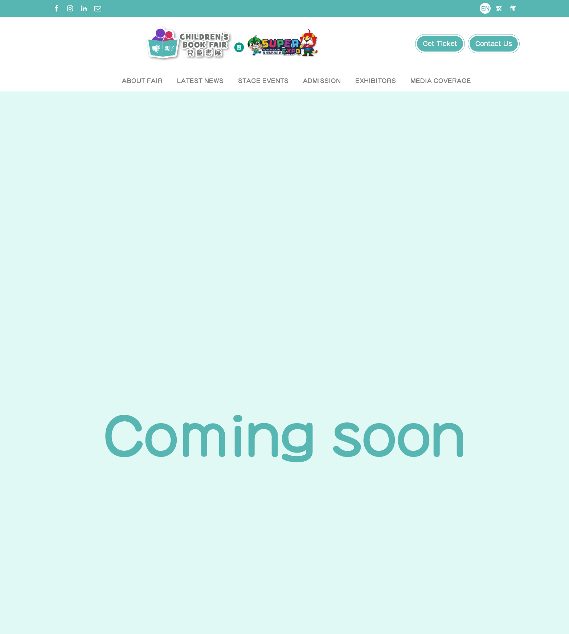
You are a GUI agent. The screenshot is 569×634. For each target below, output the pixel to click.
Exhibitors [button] (375, 81)
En (485, 8)
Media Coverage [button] (440, 81)
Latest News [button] (200, 81)
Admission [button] (322, 81)
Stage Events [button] (263, 81)
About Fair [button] (142, 81)
